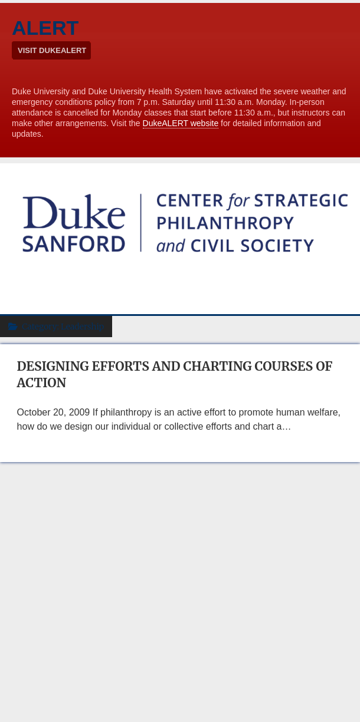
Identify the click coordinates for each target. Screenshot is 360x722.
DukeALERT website (181, 123)
